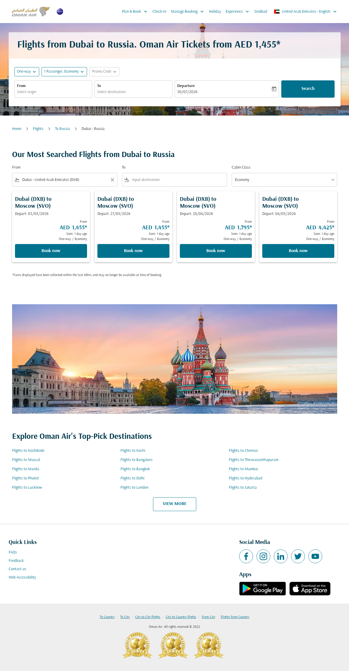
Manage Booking (189, 11)
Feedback (16, 561)
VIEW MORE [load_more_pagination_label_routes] (174, 504)
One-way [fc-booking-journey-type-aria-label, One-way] (24, 71)
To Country (107, 617)
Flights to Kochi (132, 451)
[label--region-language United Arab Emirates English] (305, 11)
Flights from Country (235, 617)
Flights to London (134, 487)
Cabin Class (241, 167)
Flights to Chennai (243, 451)
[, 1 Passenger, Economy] (61, 72)
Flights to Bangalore (136, 460)
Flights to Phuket (25, 478)
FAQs (13, 552)
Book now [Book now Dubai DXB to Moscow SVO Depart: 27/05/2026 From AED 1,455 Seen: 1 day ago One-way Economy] (133, 251)
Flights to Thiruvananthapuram (253, 460)
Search (308, 88)
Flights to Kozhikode (28, 451)
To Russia (62, 129)
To (99, 86)
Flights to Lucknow (27, 487)
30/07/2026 (187, 92)
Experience (239, 11)
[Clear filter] (112, 179)
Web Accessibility (22, 577)
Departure (186, 86)
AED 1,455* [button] (257, 45)
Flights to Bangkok (135, 469)
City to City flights (147, 617)
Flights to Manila (25, 469)
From (21, 86)
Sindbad (260, 12)
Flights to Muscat (26, 460)
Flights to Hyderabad (245, 478)
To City (125, 617)
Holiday (215, 12)
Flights (38, 129)
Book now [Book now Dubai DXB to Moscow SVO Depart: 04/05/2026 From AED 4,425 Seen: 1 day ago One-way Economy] (298, 251)
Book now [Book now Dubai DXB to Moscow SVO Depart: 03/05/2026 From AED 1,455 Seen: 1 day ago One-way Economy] (50, 251)
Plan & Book (136, 11)
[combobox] (53, 92)
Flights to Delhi (132, 478)
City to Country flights (181, 617)
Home (16, 129)
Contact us (17, 569)
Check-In (159, 12)
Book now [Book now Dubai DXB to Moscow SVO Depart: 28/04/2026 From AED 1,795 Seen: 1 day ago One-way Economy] (215, 251)
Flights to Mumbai (243, 469)
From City (208, 617)
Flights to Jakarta (243, 487)
